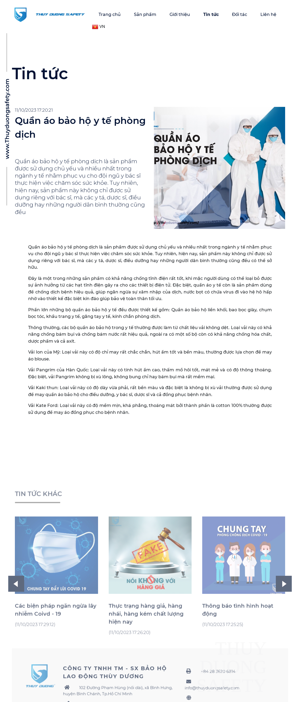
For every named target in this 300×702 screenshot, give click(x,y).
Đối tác (239, 14)
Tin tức (211, 14)
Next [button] (284, 642)
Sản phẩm (145, 14)
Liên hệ (268, 14)
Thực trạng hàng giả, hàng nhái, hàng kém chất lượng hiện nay (146, 672)
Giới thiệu (180, 14)
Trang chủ (110, 14)
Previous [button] (16, 642)
